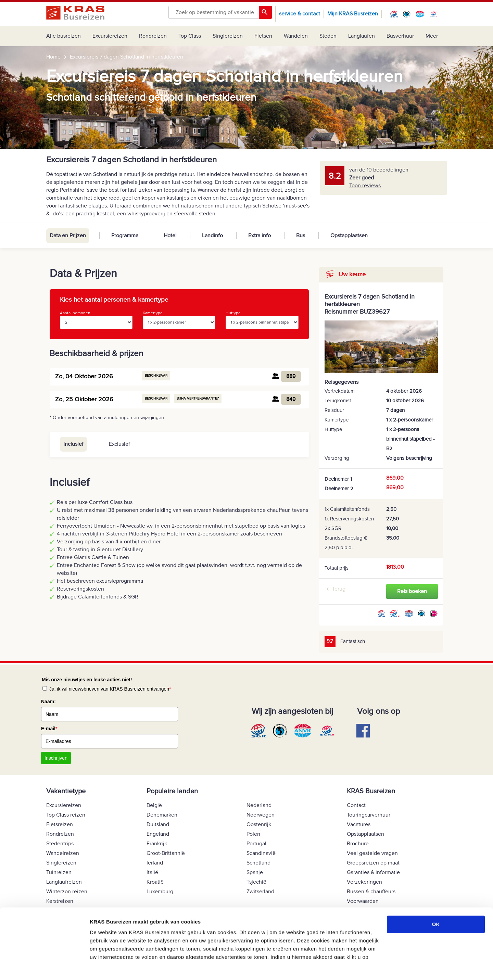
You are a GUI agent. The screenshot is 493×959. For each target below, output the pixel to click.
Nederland (258, 805)
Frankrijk (157, 843)
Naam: (48, 701)
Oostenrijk (258, 824)
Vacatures (358, 824)
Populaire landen (172, 791)
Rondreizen (153, 36)
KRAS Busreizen (371, 791)
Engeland (158, 834)
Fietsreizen (59, 824)
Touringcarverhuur (368, 814)
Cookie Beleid (199, 927)
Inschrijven (56, 758)
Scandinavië (261, 853)
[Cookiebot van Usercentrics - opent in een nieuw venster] (44, 946)
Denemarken (162, 814)
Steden (328, 36)
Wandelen (296, 36)
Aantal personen (96, 320)
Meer (432, 36)
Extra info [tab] (259, 235)
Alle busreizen (63, 36)
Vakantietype (66, 791)
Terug (338, 588)
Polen (253, 834)
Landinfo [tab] (212, 235)
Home (53, 56)
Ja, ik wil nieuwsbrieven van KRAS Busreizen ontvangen (110, 689)
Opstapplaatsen (365, 834)
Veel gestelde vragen (372, 853)
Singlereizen (228, 36)
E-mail (49, 728)
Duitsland (158, 824)
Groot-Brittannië (166, 853)
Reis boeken (412, 591)
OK (436, 878)
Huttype (262, 320)
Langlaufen (361, 36)
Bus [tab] (300, 235)
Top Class (189, 36)
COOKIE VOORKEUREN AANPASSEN (136, 945)
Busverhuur (400, 36)
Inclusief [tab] (73, 444)
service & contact (299, 13)
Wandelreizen (62, 853)
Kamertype (179, 320)
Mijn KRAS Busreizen (352, 13)
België (154, 805)
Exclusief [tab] (119, 444)
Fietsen (263, 36)
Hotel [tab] (170, 235)
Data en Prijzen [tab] (68, 235)
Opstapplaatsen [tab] (349, 235)
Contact (356, 805)
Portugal (256, 843)
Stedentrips (60, 843)
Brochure (358, 843)
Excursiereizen (109, 36)
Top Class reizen (65, 814)
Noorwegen (260, 814)
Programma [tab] (124, 235)
